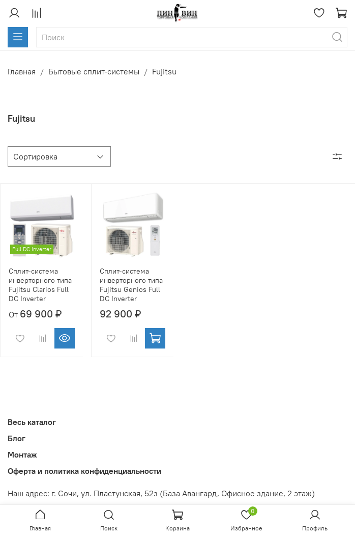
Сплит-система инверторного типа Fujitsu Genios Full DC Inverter (131, 284)
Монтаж (22, 454)
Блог (16, 438)
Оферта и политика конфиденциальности (84, 471)
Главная (22, 71)
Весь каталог (32, 422)
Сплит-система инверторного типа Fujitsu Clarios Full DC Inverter (40, 284)
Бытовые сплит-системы (93, 71)
